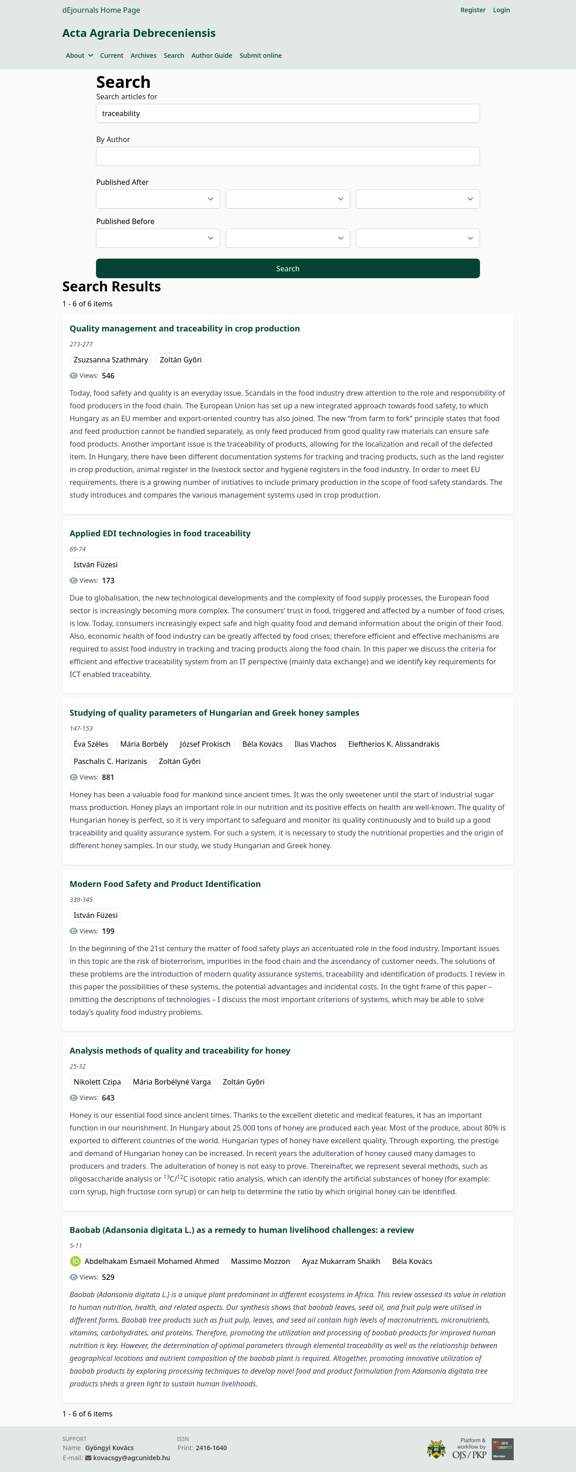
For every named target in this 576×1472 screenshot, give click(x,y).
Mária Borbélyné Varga (172, 1082)
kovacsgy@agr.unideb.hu (131, 1457)
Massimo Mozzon (260, 1261)
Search (174, 55)
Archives (143, 55)
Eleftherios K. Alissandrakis (394, 744)
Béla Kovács (263, 744)
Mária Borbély (144, 744)
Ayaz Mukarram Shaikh (341, 1261)
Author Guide (212, 55)
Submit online (261, 55)
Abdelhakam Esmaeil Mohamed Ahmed (152, 1261)
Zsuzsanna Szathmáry (111, 360)
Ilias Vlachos (315, 744)
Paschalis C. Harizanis (110, 761)
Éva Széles (91, 744)
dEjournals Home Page (101, 10)
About (79, 55)
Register (472, 9)
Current (111, 55)
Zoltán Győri (181, 360)
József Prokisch (205, 744)
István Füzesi (96, 565)
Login (501, 9)
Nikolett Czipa (97, 1082)
